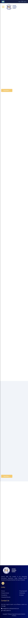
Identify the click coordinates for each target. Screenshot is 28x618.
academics (4, 595)
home (3, 591)
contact (21, 595)
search (24, 1)
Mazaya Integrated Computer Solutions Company (16, 615)
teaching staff (23, 591)
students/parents (5, 597)
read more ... (7, 90)
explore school (5, 593)
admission (22, 593)
